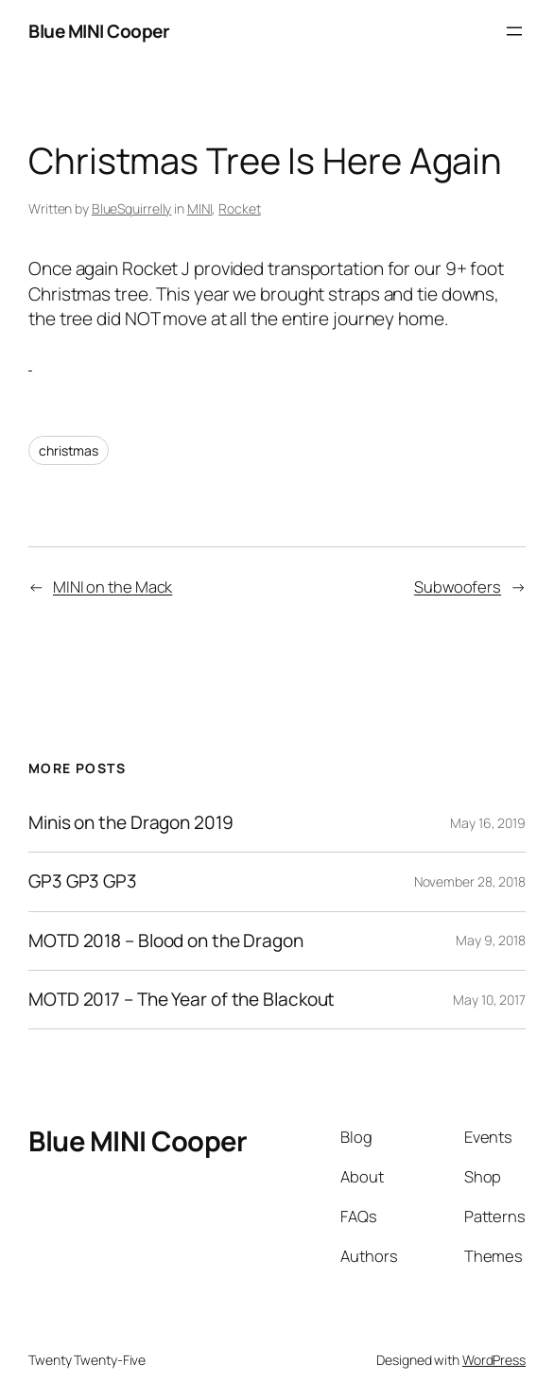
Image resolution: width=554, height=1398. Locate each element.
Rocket (239, 208)
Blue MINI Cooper (98, 31)
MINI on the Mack (112, 586)
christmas (68, 450)
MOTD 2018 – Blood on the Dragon (165, 941)
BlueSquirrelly (132, 208)
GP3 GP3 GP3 (82, 881)
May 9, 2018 (491, 940)
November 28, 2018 (470, 881)
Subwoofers (457, 586)
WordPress (494, 1360)
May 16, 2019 (488, 823)
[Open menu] (514, 31)
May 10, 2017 (489, 1000)
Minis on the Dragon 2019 (131, 823)
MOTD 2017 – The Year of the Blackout (181, 1000)
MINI (200, 208)
